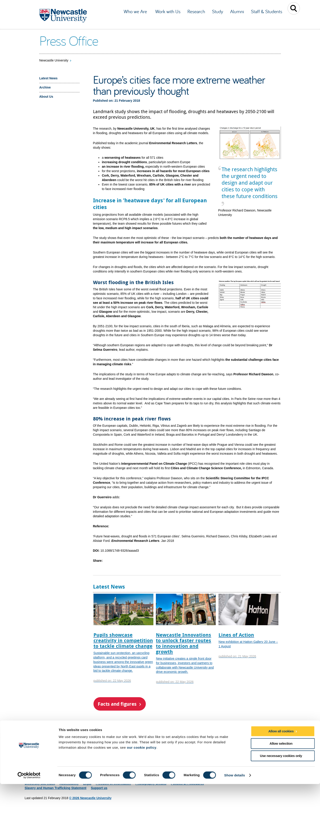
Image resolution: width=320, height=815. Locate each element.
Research (196, 11)
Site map (31, 749)
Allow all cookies (281, 762)
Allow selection (280, 774)
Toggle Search (294, 8)
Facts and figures (117, 703)
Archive (45, 87)
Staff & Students (266, 11)
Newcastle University (53, 60)
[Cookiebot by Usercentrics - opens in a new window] (29, 806)
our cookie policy (141, 778)
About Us (46, 96)
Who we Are (136, 11)
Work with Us (167, 11)
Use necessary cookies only (281, 787)
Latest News (48, 78)
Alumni (237, 11)
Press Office (68, 40)
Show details (234, 806)
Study (217, 11)
